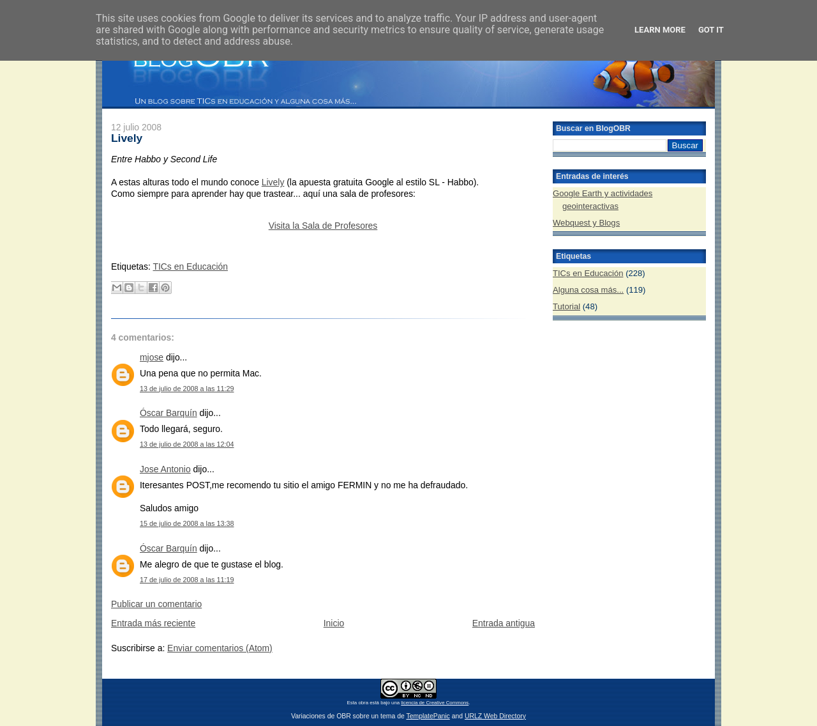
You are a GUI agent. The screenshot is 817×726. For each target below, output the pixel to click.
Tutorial (566, 306)
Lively (126, 138)
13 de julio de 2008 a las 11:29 (187, 388)
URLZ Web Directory (495, 716)
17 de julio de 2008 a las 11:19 (187, 579)
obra (363, 703)
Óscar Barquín (168, 413)
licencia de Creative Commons (434, 703)
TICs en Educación (190, 266)
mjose (151, 357)
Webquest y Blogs (586, 223)
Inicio (334, 623)
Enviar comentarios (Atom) (220, 648)
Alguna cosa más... (588, 290)
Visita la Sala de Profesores (323, 225)
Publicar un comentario (156, 604)
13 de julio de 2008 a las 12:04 (187, 444)
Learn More (660, 30)
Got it (711, 30)
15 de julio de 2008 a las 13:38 (187, 523)
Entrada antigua (503, 623)
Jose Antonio (165, 469)
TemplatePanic (427, 716)
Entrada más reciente (153, 623)
